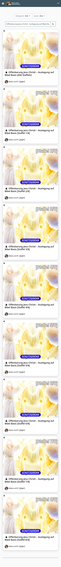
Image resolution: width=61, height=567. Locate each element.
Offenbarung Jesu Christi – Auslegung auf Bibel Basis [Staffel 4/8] (29, 306)
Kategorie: (23, 16)
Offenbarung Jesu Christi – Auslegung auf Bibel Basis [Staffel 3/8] (29, 248)
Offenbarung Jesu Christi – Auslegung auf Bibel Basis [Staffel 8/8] (29, 538)
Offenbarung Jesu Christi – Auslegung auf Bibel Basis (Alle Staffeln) (29, 74)
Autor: (39, 16)
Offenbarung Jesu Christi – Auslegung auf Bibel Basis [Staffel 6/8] (29, 422)
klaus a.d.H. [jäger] (15, 82)
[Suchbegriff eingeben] (52, 24)
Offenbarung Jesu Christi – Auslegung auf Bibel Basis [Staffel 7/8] (29, 480)
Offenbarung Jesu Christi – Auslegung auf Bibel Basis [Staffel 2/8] (29, 190)
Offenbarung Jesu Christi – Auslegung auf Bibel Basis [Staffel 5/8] (29, 364)
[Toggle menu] (58, 3)
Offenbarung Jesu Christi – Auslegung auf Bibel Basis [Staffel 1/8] (29, 132)
